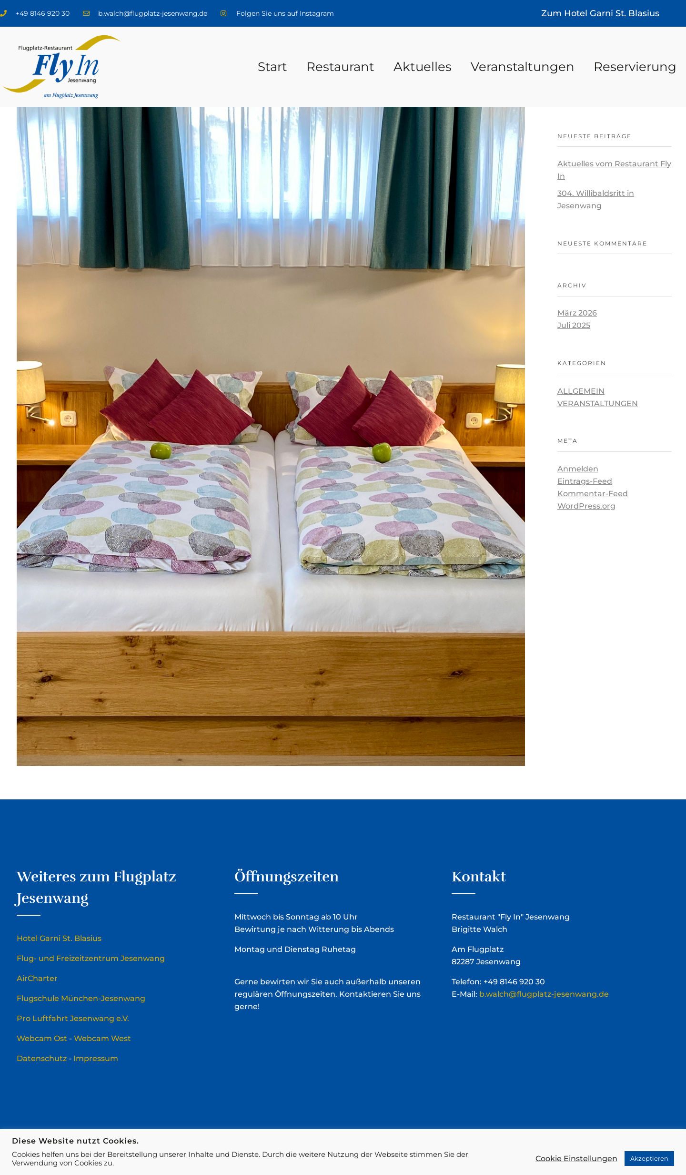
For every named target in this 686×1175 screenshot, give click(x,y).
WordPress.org (586, 506)
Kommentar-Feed (592, 493)
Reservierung (635, 66)
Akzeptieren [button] (649, 1158)
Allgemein (581, 391)
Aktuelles (422, 66)
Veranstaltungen (523, 66)
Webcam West (102, 1038)
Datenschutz (42, 1058)
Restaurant (340, 66)
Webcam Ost (42, 1038)
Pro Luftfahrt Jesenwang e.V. (73, 1018)
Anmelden (577, 468)
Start (272, 66)
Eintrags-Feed (584, 481)
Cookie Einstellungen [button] (576, 1158)
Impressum (95, 1058)
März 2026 (577, 312)
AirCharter (37, 978)
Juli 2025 (573, 325)
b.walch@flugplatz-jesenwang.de (544, 994)
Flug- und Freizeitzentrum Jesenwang (91, 958)
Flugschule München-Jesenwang (81, 998)
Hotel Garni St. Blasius (59, 938)
